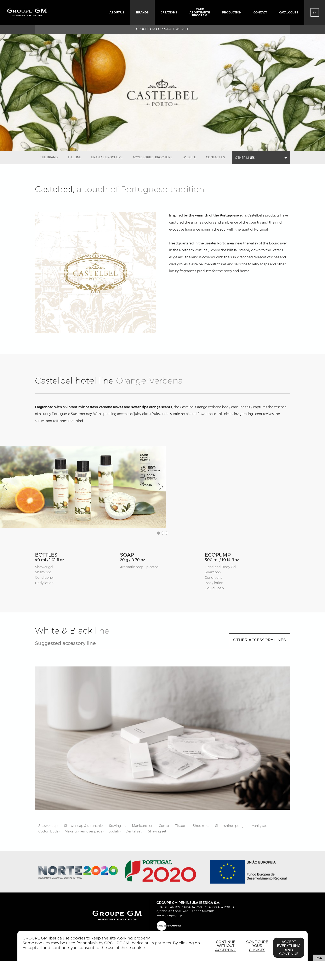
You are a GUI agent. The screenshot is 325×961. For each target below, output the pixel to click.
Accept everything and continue (289, 947)
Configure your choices (257, 945)
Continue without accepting (225, 945)
